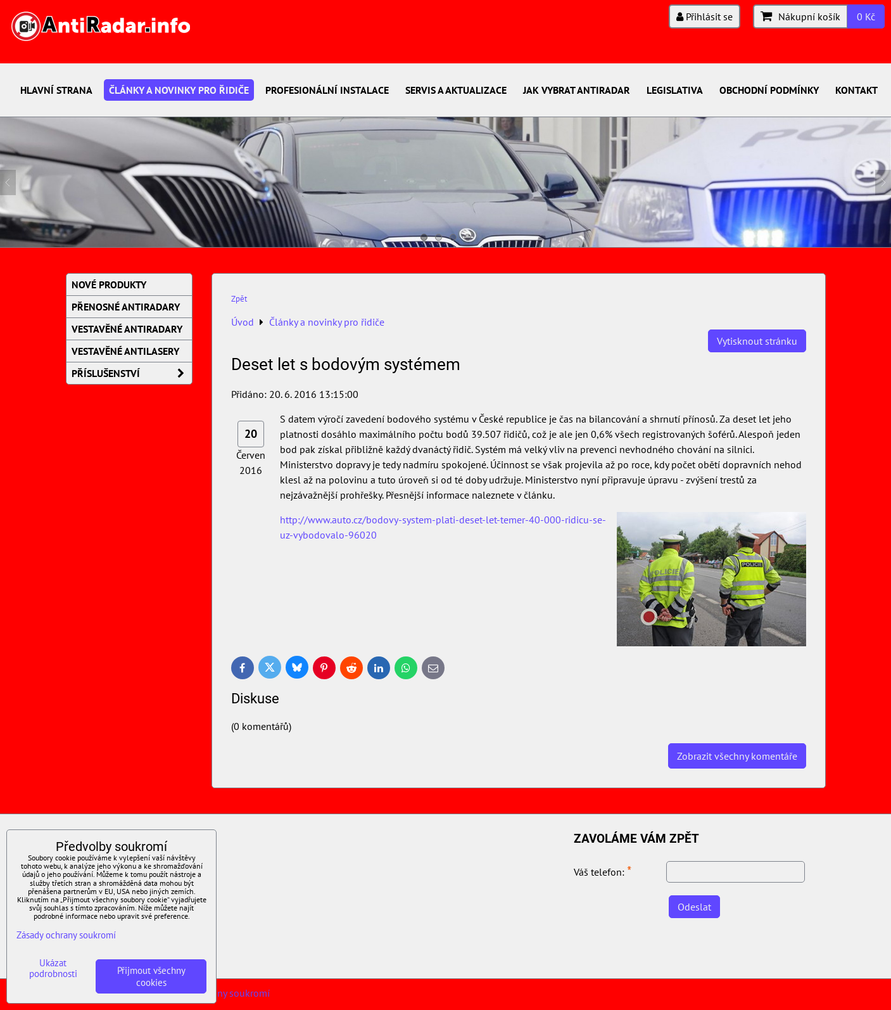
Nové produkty (109, 284)
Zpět (239, 298)
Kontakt (856, 90)
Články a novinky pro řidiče (179, 90)
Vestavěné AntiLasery (125, 351)
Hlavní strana (56, 90)
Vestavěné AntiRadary (127, 329)
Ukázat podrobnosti (53, 968)
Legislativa (675, 90)
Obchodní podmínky (769, 90)
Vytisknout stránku (757, 341)
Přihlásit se (704, 16)
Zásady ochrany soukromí (66, 935)
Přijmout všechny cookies (151, 976)
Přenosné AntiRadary (126, 306)
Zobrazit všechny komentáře (737, 756)
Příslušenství (132, 373)
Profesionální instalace (327, 90)
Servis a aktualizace (456, 90)
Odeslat (694, 906)
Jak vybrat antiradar (576, 90)
